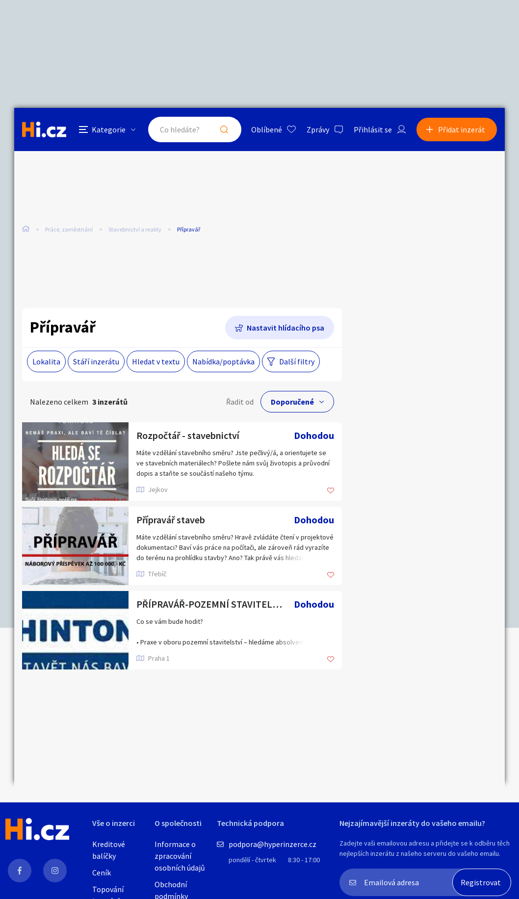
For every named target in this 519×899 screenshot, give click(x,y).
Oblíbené (266, 129)
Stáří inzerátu (96, 361)
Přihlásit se (373, 129)
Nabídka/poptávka (223, 361)
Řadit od (240, 402)
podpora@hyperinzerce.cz (272, 844)
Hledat (224, 129)
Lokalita (46, 361)
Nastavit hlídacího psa (285, 328)
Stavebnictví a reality (134, 229)
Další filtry (296, 361)
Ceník (101, 872)
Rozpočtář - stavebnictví (187, 435)
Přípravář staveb (170, 520)
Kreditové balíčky (108, 850)
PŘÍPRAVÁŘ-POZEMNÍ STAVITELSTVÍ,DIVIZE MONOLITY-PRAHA (215, 604)
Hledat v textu (156, 361)
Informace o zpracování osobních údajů (180, 856)
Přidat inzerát (461, 129)
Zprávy (318, 129)
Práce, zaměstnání (69, 229)
